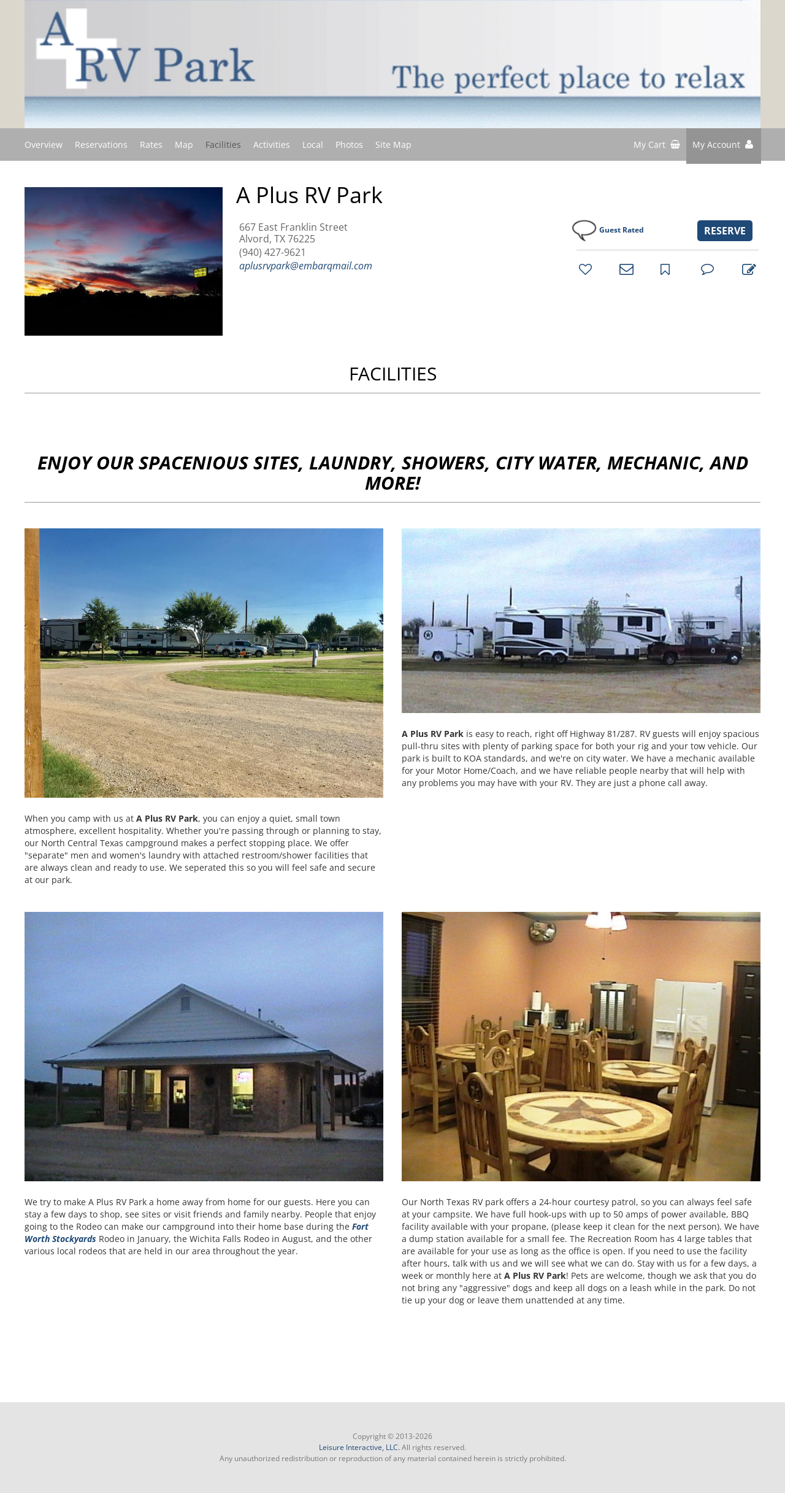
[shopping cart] (656, 146)
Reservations (101, 144)
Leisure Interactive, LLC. (359, 1447)
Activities (271, 144)
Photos (349, 144)
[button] (723, 146)
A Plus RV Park (309, 195)
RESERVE (725, 230)
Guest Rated (621, 230)
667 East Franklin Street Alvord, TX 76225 (293, 233)
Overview (44, 144)
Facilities (223, 144)
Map (184, 144)
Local (312, 144)
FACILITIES (393, 373)
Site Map (393, 143)
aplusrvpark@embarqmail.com (305, 265)
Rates (151, 144)
